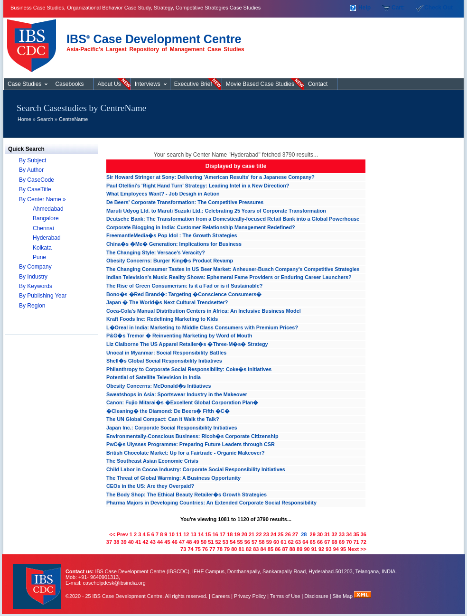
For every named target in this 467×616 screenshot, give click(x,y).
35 (356, 534)
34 (349, 534)
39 (123, 542)
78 (220, 549)
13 (193, 534)
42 (145, 542)
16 (215, 534)
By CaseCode (36, 180)
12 (186, 534)
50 (203, 542)
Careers (221, 596)
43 (153, 542)
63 (298, 542)
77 (212, 549)
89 (299, 549)
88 (292, 549)
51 (211, 542)
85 (270, 549)
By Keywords (35, 286)
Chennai (43, 228)
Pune (39, 257)
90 (306, 549)
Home (24, 119)
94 (336, 549)
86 (277, 549)
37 (109, 542)
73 (183, 549)
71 (356, 542)
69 (342, 542)
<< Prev (118, 534)
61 (283, 542)
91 (314, 549)
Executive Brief (193, 84)
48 (189, 542)
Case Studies (34, 42)
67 (327, 542)
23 (266, 534)
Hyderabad (47, 237)
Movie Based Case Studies (260, 84)
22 (259, 534)
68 (334, 542)
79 (227, 549)
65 (313, 542)
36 (363, 534)
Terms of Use (285, 596)
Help (364, 7)
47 (182, 542)
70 (349, 542)
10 (172, 534)
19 (237, 534)
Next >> (356, 549)
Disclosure (316, 596)
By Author (31, 170)
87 (285, 549)
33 (342, 534)
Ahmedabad (48, 208)
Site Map (344, 596)
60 (276, 542)
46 (174, 542)
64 (305, 542)
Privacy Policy (250, 596)
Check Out (438, 7)
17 (222, 534)
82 (249, 549)
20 (244, 534)
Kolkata (42, 247)
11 (179, 534)
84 (263, 549)
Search (45, 119)
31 (327, 534)
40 (131, 542)
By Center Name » (42, 199)
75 (198, 549)
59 (269, 542)
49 (196, 542)
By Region (32, 305)
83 (256, 549)
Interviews (147, 84)
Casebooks (69, 84)
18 (230, 534)
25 (280, 534)
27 (295, 534)
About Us (109, 84)
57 (254, 542)
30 (320, 534)
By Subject (32, 160)
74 (190, 549)
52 (218, 542)
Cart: (398, 7)
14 (201, 534)
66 (320, 542)
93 (328, 549)
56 (247, 542)
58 (261, 542)
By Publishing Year (42, 295)
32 (334, 534)
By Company (35, 266)
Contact (317, 84)
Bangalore (46, 218)
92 (321, 549)
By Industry (33, 276)
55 (240, 542)
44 (160, 542)
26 (288, 534)
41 (138, 542)
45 (167, 542)
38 (116, 542)
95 (343, 549)
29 (313, 534)
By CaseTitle (35, 189)
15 (208, 534)
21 (251, 534)
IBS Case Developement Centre (38, 580)
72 (363, 542)
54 (232, 542)
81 (241, 549)
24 (273, 534)
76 (205, 549)
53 (225, 542)
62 (291, 542)
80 (234, 549)
